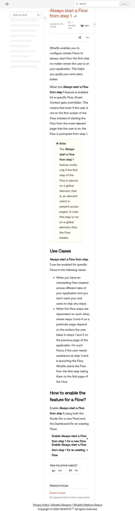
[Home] (7, 4)
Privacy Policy (41, 504)
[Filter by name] (26, 15)
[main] (70, 255)
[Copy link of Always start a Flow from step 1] (75, 16)
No (73, 470)
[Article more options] (87, 37)
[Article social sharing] (79, 37)
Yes (57, 470)
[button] (102, 4)
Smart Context (57, 493)
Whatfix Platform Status (87, 504)
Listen (85, 26)
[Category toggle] (45, 18)
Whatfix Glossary (61, 504)
